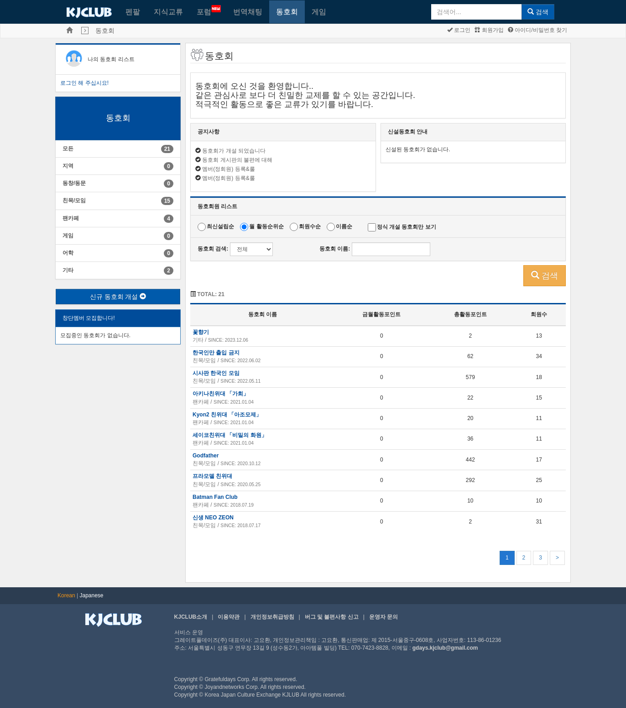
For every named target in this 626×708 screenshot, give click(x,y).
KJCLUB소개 (191, 617)
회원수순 (310, 227)
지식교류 (168, 11)
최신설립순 (220, 227)
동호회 (287, 11)
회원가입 (489, 30)
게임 (319, 11)
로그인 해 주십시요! (84, 83)
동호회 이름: (334, 249)
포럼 (209, 10)
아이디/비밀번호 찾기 (537, 30)
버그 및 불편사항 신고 (332, 617)
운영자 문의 (383, 617)
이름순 (344, 227)
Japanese (92, 595)
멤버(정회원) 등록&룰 (228, 169)
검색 (537, 11)
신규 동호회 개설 (118, 296)
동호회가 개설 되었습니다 (234, 151)
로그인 (458, 30)
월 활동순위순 (266, 227)
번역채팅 (247, 11)
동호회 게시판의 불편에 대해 (237, 160)
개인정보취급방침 (272, 617)
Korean (66, 595)
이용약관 (229, 617)
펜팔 (132, 11)
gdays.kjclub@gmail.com (445, 648)
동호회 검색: (213, 249)
